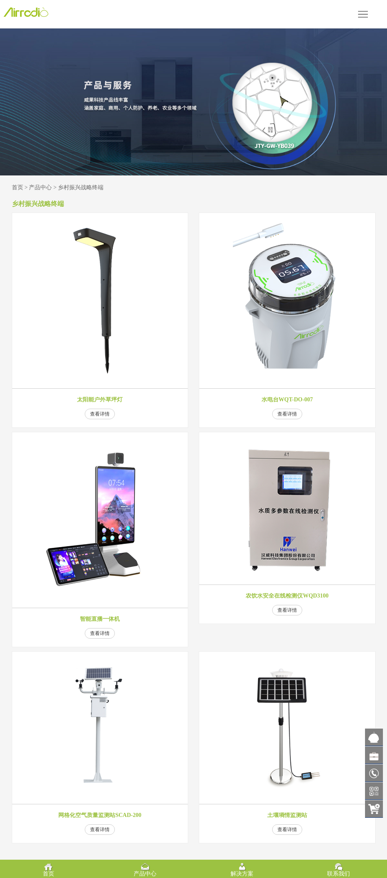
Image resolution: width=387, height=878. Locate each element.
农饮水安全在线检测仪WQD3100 (287, 596)
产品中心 (40, 187)
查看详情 (100, 414)
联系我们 (338, 874)
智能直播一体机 (100, 619)
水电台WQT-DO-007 (287, 400)
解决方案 (242, 874)
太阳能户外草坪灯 (100, 400)
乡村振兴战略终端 (80, 187)
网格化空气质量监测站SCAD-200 (99, 815)
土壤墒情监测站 (287, 815)
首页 (17, 187)
